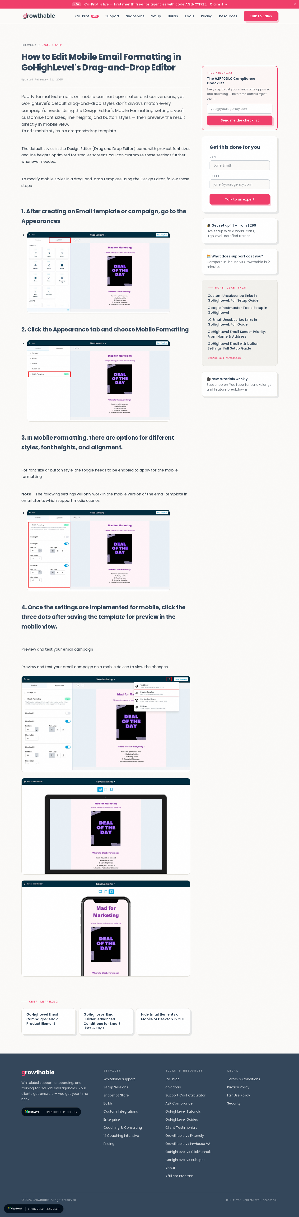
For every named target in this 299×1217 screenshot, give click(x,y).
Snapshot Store (116, 1095)
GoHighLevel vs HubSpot (185, 1159)
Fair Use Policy (238, 1095)
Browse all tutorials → (226, 357)
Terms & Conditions (243, 1079)
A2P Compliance (179, 1103)
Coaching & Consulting (122, 1127)
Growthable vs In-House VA (187, 1143)
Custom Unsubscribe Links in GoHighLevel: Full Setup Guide (233, 298)
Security (234, 1103)
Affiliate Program (179, 1176)
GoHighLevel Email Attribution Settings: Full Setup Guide (233, 346)
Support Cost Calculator (185, 1095)
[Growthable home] (39, 16)
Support (112, 16)
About (170, 1168)
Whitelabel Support (119, 1079)
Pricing (206, 16)
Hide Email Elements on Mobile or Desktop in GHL (162, 1016)
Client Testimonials (181, 1127)
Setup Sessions (115, 1087)
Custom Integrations (120, 1111)
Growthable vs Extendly (184, 1135)
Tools (189, 16)
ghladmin (173, 1087)
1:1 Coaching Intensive (121, 1135)
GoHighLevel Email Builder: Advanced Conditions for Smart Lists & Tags (102, 1021)
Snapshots (135, 16)
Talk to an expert (240, 199)
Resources (228, 16)
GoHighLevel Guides (181, 1119)
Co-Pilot (87, 16)
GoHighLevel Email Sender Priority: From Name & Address (237, 334)
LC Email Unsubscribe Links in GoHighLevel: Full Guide (232, 322)
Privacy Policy (238, 1087)
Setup (156, 16)
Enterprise (111, 1119)
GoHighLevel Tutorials (183, 1111)
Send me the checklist (240, 120)
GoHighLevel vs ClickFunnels (188, 1151)
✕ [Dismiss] (294, 4)
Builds (173, 16)
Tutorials (28, 45)
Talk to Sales (261, 16)
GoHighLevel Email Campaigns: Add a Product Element (42, 1019)
